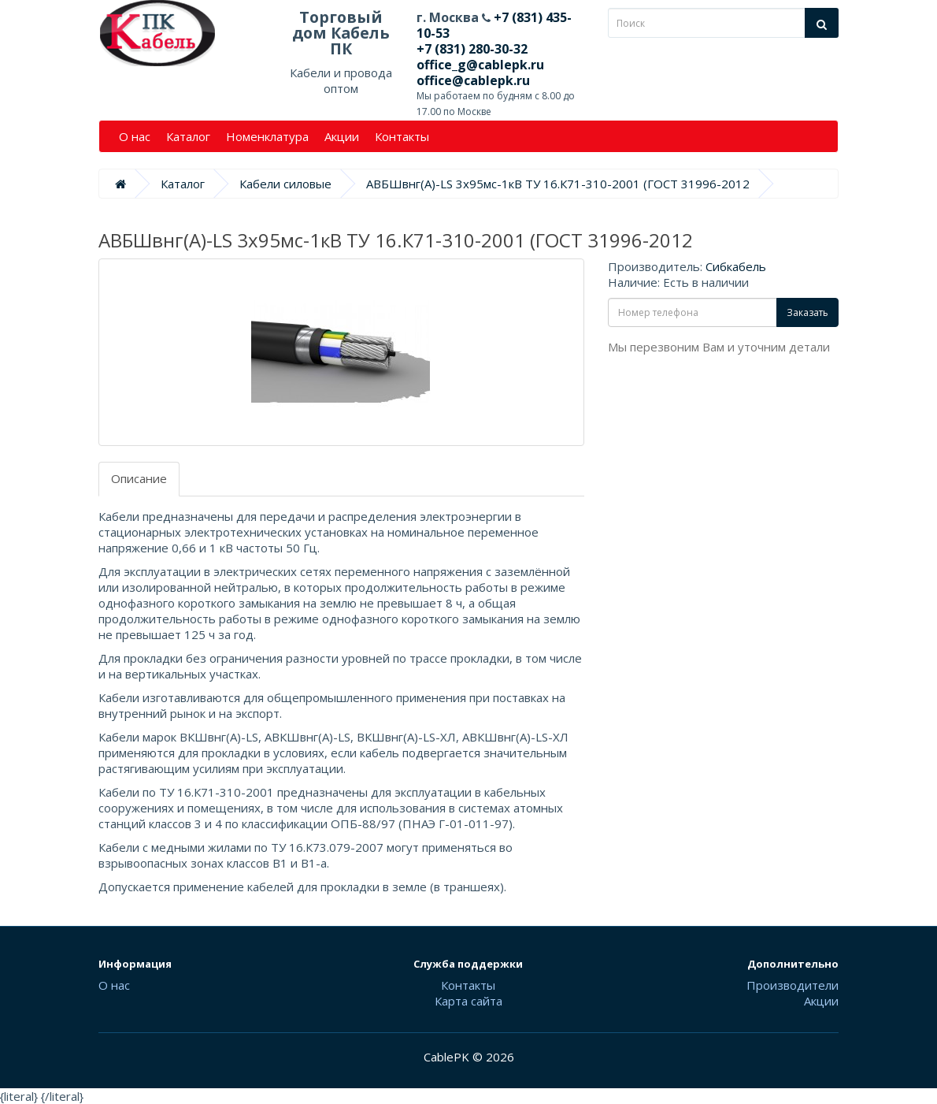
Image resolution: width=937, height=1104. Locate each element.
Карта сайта (468, 1001)
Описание (139, 478)
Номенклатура (267, 136)
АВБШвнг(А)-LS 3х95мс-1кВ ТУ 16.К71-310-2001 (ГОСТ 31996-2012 (558, 183)
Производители (792, 985)
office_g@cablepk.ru (480, 64)
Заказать (807, 312)
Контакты (402, 136)
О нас (134, 136)
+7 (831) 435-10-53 (494, 25)
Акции (341, 136)
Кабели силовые (285, 183)
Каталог (188, 136)
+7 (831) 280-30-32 (472, 49)
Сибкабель (736, 266)
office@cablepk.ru (473, 80)
